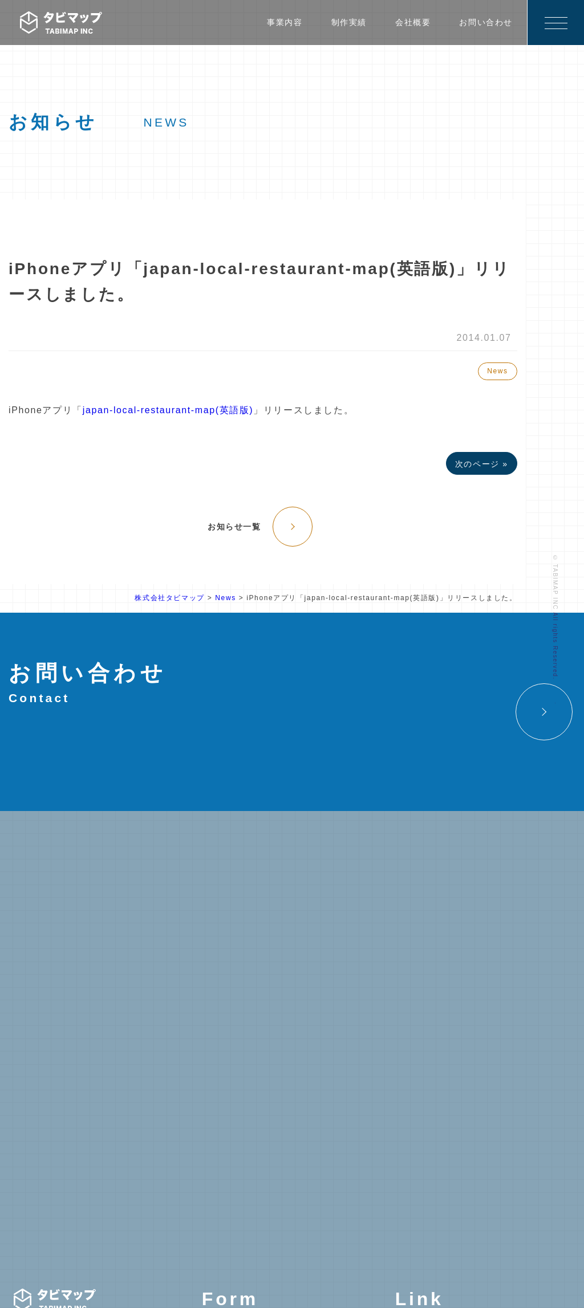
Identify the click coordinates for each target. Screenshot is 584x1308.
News (497, 371)
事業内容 (284, 22)
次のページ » (481, 463)
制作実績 (349, 22)
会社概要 (413, 22)
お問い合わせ (486, 22)
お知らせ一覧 (234, 526)
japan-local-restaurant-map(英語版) (168, 410)
